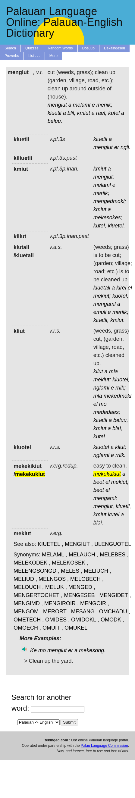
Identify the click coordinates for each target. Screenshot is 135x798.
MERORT (55, 612)
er (116, 147)
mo (103, 404)
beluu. (55, 121)
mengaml (104, 304)
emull (99, 312)
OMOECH (26, 628)
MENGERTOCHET (36, 595)
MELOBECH (85, 579)
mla (113, 371)
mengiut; (103, 177)
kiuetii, (101, 320)
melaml (81, 105)
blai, (117, 428)
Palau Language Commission (104, 745)
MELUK (54, 587)
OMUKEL (75, 628)
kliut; (120, 447)
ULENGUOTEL (112, 544)
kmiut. (117, 320)
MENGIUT (77, 544)
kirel (121, 288)
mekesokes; (107, 217)
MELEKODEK (30, 563)
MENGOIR (93, 603)
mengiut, (103, 506)
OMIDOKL (83, 620)
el (130, 288)
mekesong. (92, 650)
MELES (70, 571)
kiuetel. (116, 226)
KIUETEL (49, 544)
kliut (98, 371)
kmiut (83, 113)
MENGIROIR (60, 603)
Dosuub (88, 48)
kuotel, (120, 296)
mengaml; (105, 498)
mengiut (57, 105)
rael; (101, 113)
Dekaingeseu (114, 48)
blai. (98, 523)
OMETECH (27, 620)
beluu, (120, 420)
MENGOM (26, 612)
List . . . (34, 56)
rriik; (120, 388)
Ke (33, 650)
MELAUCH (82, 555)
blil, (72, 113)
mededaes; (106, 412)
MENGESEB (79, 595)
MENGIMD (27, 603)
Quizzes (31, 48)
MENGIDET (113, 595)
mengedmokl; (109, 201)
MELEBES (112, 555)
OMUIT (51, 628)
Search (10, 48)
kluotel (101, 447)
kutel (114, 113)
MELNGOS (52, 579)
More (53, 56)
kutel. (99, 436)
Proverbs (12, 56)
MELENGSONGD (35, 571)
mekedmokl (117, 396)
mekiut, (120, 482)
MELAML (53, 555)
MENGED (80, 587)
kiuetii (54, 113)
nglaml (101, 388)
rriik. (120, 455)
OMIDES (56, 620)
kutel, (99, 226)
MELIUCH (96, 571)
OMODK (111, 620)
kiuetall (101, 288)
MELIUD (24, 579)
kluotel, (121, 380)
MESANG (83, 612)
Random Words (60, 48)
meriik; (104, 105)
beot (98, 482)
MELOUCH (27, 587)
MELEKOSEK (68, 563)
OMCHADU (113, 612)
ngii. (125, 147)
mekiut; (102, 296)
